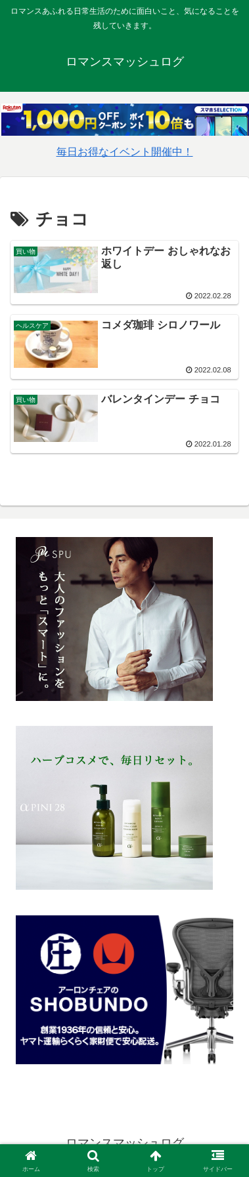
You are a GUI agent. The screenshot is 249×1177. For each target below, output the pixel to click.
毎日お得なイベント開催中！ (125, 151)
